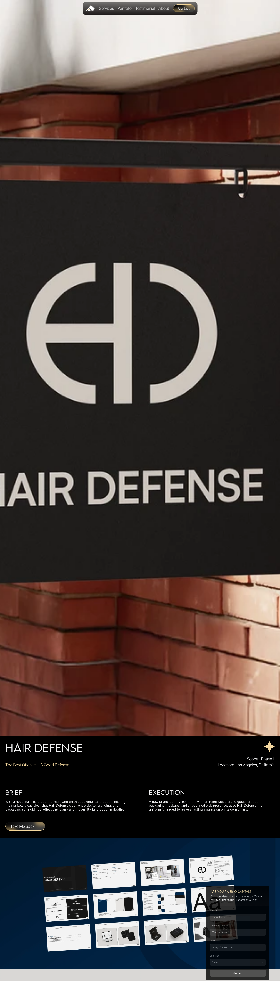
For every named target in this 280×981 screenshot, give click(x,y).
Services (106, 8)
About (163, 8)
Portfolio (124, 8)
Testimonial (145, 8)
